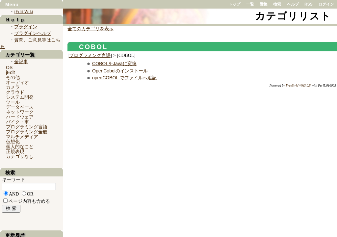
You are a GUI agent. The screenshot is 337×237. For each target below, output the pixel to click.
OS (9, 67)
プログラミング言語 (90, 55)
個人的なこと (20, 146)
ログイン (326, 4)
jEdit (10, 72)
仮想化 (13, 141)
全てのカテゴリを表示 (90, 28)
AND (14, 194)
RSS (308, 4)
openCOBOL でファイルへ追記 (124, 77)
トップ (234, 4)
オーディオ (17, 82)
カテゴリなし (20, 156)
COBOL (93, 46)
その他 (13, 77)
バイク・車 (17, 121)
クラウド (15, 92)
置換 (264, 4)
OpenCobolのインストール (120, 70)
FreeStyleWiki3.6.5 (298, 85)
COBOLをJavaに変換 (114, 63)
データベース (20, 107)
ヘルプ (293, 4)
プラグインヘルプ (32, 33)
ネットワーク (20, 112)
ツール (13, 102)
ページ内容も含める (29, 201)
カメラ (13, 87)
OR (30, 194)
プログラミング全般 (26, 131)
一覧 (250, 4)
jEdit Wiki (23, 11)
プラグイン (25, 26)
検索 (277, 4)
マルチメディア (22, 136)
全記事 (21, 61)
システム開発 (20, 97)
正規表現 (15, 151)
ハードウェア (20, 116)
